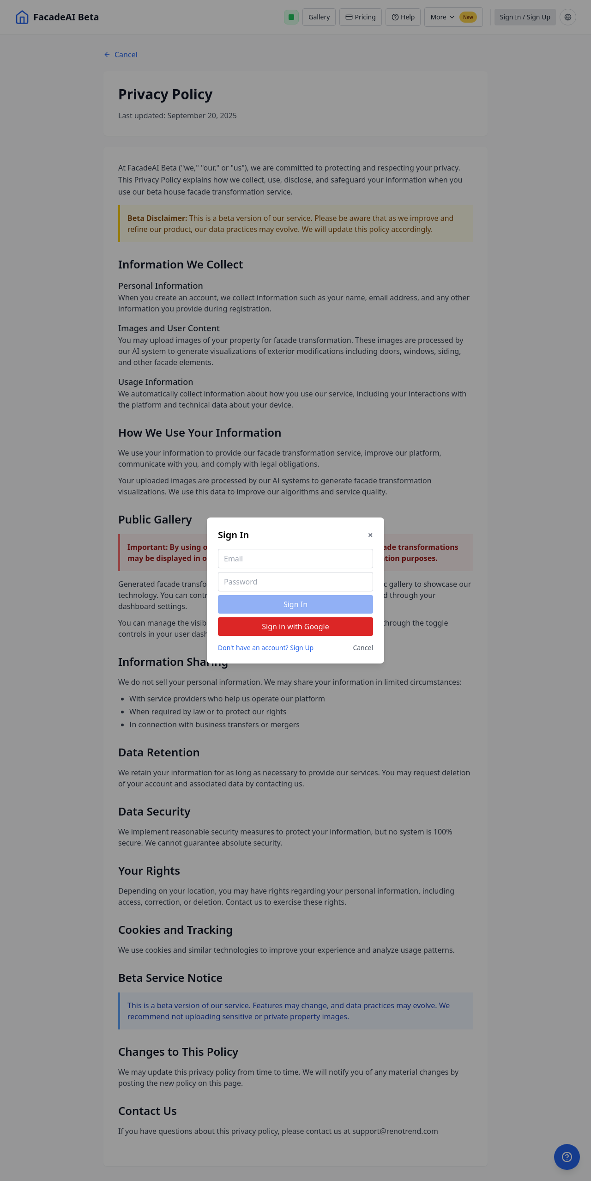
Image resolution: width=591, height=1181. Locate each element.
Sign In (295, 604)
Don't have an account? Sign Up (266, 647)
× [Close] (370, 535)
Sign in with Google (295, 626)
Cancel (363, 647)
